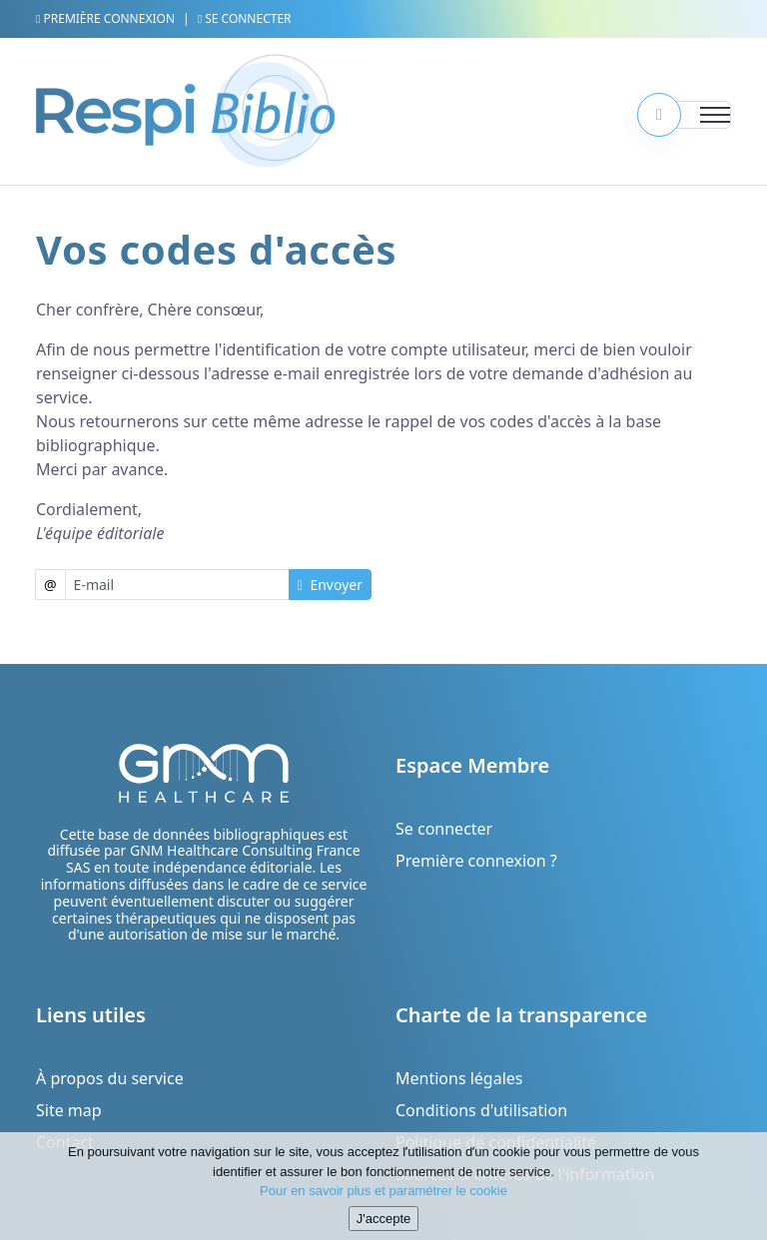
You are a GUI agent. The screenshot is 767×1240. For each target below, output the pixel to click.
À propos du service (110, 1078)
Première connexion (105, 18)
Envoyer (330, 584)
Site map (69, 1110)
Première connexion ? (476, 861)
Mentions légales (459, 1078)
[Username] (177, 584)
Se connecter (245, 18)
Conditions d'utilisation (481, 1110)
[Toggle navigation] (691, 115)
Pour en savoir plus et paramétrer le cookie (383, 1198)
